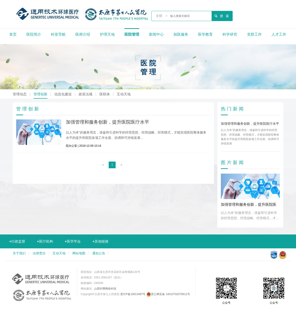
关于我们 (19, 253)
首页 (13, 34)
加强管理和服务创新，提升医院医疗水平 (107, 122)
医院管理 (131, 34)
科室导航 (58, 34)
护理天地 (107, 34)
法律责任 (39, 253)
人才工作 (278, 34)
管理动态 (20, 94)
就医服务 (180, 34)
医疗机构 (45, 241)
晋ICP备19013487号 (132, 294)
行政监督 (17, 241)
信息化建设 (63, 94)
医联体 (104, 94)
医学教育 (205, 34)
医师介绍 (82, 34)
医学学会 (73, 241)
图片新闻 (233, 162)
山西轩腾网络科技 (105, 288)
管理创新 (40, 94)
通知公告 (98, 253)
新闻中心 (156, 34)
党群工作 (254, 34)
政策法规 (85, 94)
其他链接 (100, 241)
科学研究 (229, 34)
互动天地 (124, 94)
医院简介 (33, 34)
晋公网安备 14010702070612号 (168, 294)
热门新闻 (233, 108)
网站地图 (78, 253)
